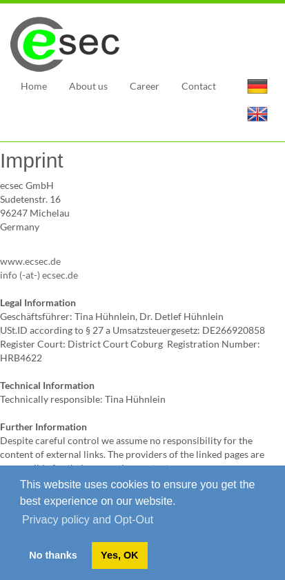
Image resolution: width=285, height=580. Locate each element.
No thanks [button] (53, 555)
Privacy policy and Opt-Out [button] (87, 520)
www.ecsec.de (30, 261)
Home (34, 86)
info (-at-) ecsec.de (39, 275)
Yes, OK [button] (119, 555)
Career (144, 86)
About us (88, 86)
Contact (198, 86)
